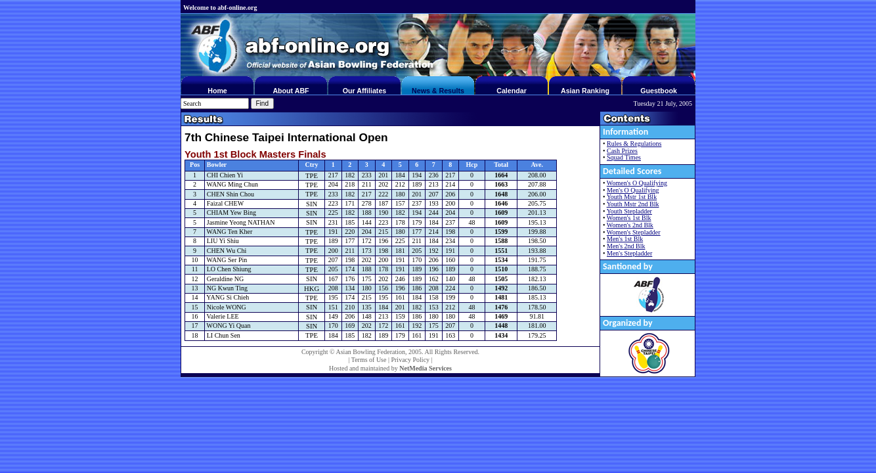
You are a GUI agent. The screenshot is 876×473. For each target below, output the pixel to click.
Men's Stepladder (629, 253)
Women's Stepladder (634, 232)
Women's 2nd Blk (630, 225)
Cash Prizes (622, 150)
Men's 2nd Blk (626, 246)
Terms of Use (369, 359)
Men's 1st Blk (625, 238)
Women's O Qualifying (637, 183)
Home (217, 91)
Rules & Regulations (634, 143)
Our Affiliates (365, 91)
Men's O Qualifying (633, 190)
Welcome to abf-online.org (220, 7)
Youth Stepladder (629, 211)
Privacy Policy (410, 359)
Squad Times (624, 157)
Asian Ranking (585, 91)
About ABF (291, 91)
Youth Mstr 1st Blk (632, 196)
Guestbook (658, 91)
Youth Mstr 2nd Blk (633, 204)
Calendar (511, 91)
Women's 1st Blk (629, 217)
